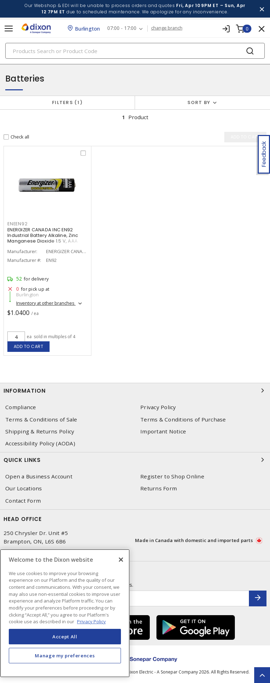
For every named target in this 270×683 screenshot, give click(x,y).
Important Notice (163, 431)
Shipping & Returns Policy (39, 431)
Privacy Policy (158, 407)
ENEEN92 (17, 224)
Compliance (20, 407)
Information (135, 390)
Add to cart (29, 346)
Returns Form (158, 488)
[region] (65, 613)
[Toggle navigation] (9, 29)
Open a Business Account (38, 476)
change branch (166, 28)
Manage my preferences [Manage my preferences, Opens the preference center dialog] (65, 655)
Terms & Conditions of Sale (41, 419)
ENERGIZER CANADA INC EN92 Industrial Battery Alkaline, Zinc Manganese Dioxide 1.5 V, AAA (42, 235)
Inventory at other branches (46, 303)
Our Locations (23, 488)
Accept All (64, 636)
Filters (67, 102)
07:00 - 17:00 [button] (121, 28)
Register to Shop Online (172, 476)
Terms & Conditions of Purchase (183, 419)
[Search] (135, 51)
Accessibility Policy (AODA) (40, 443)
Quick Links (135, 460)
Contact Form (23, 500)
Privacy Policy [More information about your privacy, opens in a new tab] (91, 621)
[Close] (121, 559)
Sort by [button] (199, 102)
